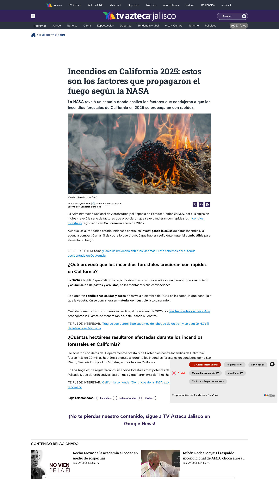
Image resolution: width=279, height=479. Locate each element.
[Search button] (244, 16)
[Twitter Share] (195, 204)
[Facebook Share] (207, 204)
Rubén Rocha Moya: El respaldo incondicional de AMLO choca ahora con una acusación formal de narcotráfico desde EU (212, 455)
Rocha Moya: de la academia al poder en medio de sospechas (105, 455)
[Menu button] (46, 16)
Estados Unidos (128, 398)
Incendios (105, 398)
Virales (148, 398)
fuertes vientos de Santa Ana (189, 311)
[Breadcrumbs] (35, 34)
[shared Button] (201, 204)
